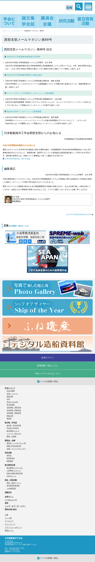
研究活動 (8, 453)
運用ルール (9, 530)
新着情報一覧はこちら (47, 365)
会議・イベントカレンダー (16, 449)
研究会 (9, 455)
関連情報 (10, 461)
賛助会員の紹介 (11, 509)
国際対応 (8, 492)
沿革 (8, 399)
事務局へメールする (12, 551)
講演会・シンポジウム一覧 (16, 443)
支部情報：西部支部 (14, 413)
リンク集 (8, 518)
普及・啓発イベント (14, 483)
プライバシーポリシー (13, 527)
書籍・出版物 (11, 436)
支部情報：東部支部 (14, 407)
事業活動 (10, 396)
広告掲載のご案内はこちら (19, 226)
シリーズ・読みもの (14, 434)
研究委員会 (11, 458)
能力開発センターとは (15, 468)
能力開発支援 (10, 465)
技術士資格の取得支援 (15, 473)
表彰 (6, 503)
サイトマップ (10, 524)
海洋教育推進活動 (13, 485)
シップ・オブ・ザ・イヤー (15, 506)
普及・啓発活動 (11, 480)
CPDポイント (11, 476)
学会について (10, 388)
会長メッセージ (12, 394)
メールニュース (15, 31)
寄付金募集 (11, 405)
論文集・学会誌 (11, 422)
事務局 (9, 418)
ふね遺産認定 (11, 488)
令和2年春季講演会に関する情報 (17, 159)
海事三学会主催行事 (14, 446)
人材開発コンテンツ (14, 470)
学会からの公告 (12, 402)
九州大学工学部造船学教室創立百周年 (78, 214)
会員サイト (9, 497)
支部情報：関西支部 (14, 410)
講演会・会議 (10, 440)
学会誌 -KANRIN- (13, 428)
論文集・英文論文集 (14, 425)
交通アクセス (31, 544)
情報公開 (10, 416)
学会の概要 (11, 391)
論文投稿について (13, 431)
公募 (6, 515)
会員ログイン (47, 357)
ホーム (5, 31)
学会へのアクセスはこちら (47, 373)
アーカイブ (9, 521)
